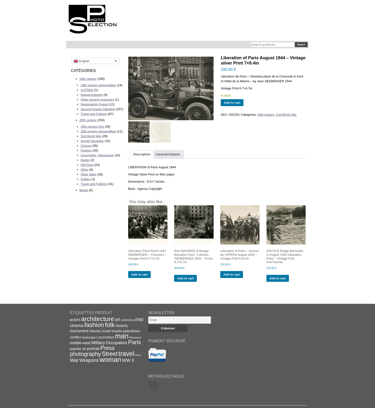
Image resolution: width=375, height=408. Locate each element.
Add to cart (232, 102)
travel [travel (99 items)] (126, 353)
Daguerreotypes (92, 95)
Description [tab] (142, 154)
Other (84, 169)
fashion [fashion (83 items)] (94, 324)
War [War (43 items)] (74, 360)
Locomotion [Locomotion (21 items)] (105, 337)
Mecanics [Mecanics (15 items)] (135, 337)
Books (83, 190)
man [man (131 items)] (122, 336)
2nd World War (91, 136)
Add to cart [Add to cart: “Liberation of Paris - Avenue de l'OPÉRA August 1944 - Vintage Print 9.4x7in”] (231, 274)
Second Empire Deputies (98, 109)
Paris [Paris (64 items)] (134, 342)
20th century (88, 120)
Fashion (86, 150)
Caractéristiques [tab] (168, 154)
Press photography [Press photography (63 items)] (92, 351)
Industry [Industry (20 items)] (95, 331)
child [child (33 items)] (138, 319)
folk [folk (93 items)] (110, 324)
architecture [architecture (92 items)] (97, 318)
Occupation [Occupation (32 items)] (116, 342)
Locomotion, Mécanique (97, 155)
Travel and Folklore (94, 114)
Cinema (86, 145)
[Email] (179, 320)
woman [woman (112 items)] (110, 359)
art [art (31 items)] (117, 319)
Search (301, 44)
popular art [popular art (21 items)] (78, 349)
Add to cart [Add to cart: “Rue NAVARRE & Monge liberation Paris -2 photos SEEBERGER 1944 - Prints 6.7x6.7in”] (185, 278)
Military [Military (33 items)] (98, 342)
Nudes (85, 160)
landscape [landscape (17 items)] (88, 337)
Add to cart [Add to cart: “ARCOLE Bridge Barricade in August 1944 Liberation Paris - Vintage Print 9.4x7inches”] (278, 278)
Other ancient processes (97, 99)
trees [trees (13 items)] (138, 355)
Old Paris (87, 165)
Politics (85, 179)
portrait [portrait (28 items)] (93, 348)
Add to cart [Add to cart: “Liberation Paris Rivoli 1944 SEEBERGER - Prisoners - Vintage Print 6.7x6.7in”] (139, 274)
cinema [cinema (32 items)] (76, 325)
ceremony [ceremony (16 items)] (127, 320)
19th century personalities (98, 85)
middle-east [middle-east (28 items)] (80, 343)
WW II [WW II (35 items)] (128, 360)
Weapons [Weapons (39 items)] (89, 360)
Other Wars (88, 174)
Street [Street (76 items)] (110, 353)
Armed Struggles (92, 141)
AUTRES (87, 90)
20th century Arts (92, 126)
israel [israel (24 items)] (106, 331)
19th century (88, 79)
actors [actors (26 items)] (75, 319)
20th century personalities (98, 131)
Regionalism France (94, 104)
